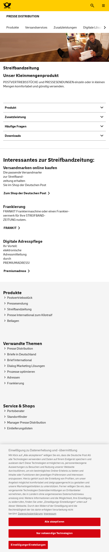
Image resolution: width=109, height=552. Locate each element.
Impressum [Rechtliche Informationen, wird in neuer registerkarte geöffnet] (50, 516)
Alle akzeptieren (54, 524)
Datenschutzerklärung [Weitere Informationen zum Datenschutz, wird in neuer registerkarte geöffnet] (30, 516)
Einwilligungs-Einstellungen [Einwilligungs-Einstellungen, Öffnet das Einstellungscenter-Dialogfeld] (28, 547)
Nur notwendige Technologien (54, 535)
